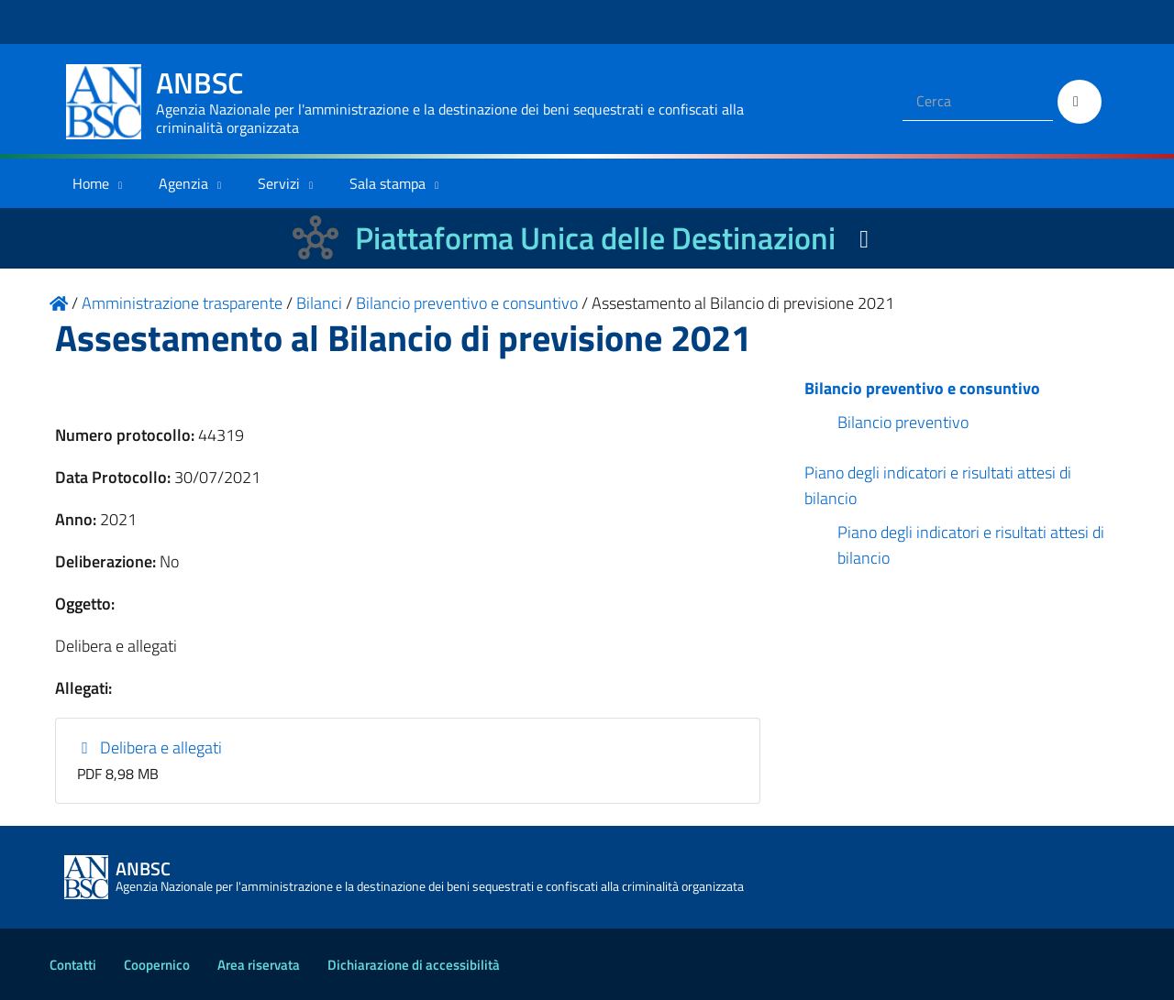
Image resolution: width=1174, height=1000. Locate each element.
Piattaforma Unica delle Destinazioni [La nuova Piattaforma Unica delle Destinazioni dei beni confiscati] (595, 237)
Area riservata (258, 964)
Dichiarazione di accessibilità (413, 964)
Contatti (73, 964)
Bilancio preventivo (903, 422)
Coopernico (157, 964)
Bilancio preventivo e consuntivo (922, 388)
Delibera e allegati (150, 747)
